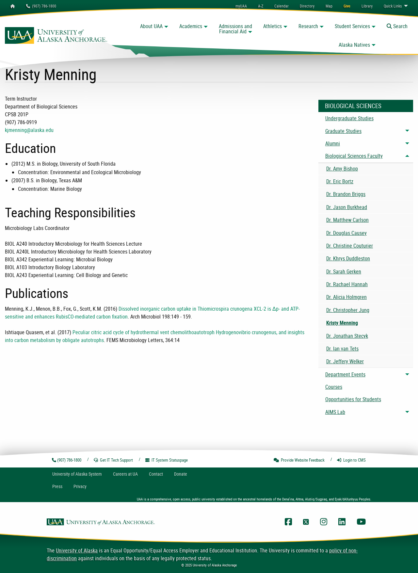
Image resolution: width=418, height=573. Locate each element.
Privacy (80, 486)
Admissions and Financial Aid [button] (235, 29)
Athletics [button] (272, 26)
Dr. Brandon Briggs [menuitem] (345, 194)
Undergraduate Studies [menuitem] (349, 118)
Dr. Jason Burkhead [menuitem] (346, 207)
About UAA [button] (151, 26)
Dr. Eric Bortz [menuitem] (339, 181)
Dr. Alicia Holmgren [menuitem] (346, 297)
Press (57, 486)
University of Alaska (77, 550)
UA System (77, 474)
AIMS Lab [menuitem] (335, 412)
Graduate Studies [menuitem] (343, 131)
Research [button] (308, 26)
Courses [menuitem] (333, 386)
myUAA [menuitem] (241, 5)
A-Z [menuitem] (260, 5)
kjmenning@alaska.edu (29, 130)
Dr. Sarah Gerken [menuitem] (343, 271)
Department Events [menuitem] (345, 374)
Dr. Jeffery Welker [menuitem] (345, 361)
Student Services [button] (352, 26)
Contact (156, 474)
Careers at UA (125, 474)
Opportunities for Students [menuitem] (353, 399)
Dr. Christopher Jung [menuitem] (347, 310)
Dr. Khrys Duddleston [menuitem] (348, 258)
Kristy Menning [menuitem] (342, 322)
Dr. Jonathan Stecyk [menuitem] (347, 335)
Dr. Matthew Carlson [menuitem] (347, 219)
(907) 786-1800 (41, 5)
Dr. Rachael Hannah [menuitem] (347, 284)
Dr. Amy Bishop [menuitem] (342, 168)
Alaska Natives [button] (354, 44)
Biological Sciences (353, 106)
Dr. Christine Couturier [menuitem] (349, 245)
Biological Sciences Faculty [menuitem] (354, 155)
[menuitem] (281, 6)
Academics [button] (190, 26)
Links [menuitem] (393, 5)
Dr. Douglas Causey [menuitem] (346, 233)
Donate (180, 474)
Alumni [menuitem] (332, 143)
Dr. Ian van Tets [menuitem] (342, 348)
